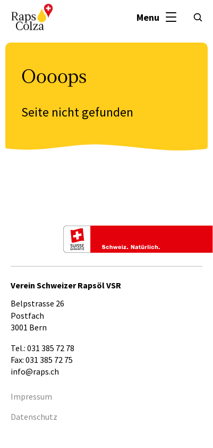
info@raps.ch (35, 371)
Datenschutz (34, 416)
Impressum (31, 396)
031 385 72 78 (50, 348)
